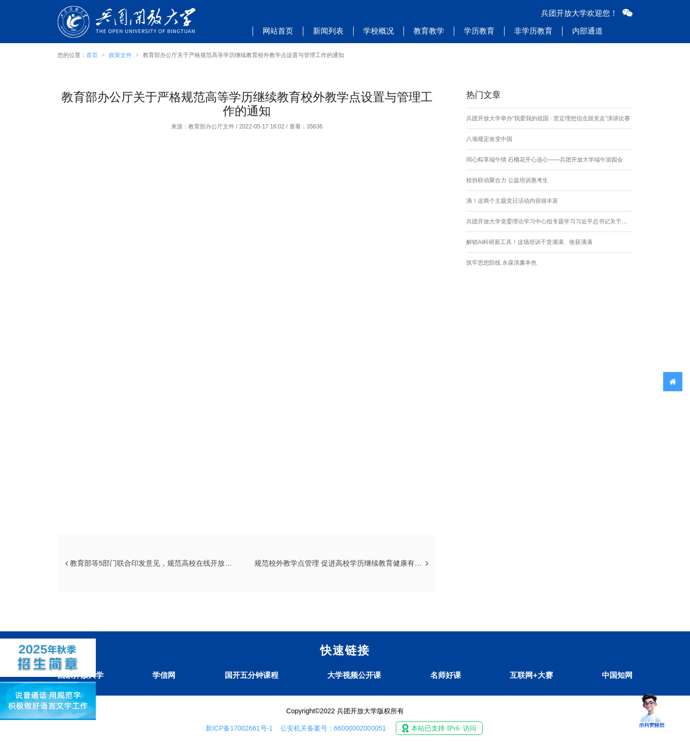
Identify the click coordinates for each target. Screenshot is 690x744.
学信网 (163, 675)
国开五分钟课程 (251, 675)
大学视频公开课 (354, 675)
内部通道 (587, 31)
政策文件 (120, 55)
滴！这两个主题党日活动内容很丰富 (512, 201)
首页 (92, 55)
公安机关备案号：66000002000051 (333, 728)
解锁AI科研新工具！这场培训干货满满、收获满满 (529, 242)
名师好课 (445, 675)
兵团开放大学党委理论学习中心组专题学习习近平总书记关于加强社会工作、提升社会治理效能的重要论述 (549, 221)
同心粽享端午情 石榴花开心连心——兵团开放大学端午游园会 (544, 159)
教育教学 (429, 31)
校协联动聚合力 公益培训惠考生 (507, 180)
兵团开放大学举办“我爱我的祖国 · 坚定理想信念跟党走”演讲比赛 (548, 118)
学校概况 (378, 31)
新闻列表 (328, 31)
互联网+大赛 (531, 675)
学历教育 (479, 31)
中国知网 (617, 675)
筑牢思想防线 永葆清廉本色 (501, 262)
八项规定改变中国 (489, 139)
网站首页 (278, 31)
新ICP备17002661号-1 (239, 728)
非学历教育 (533, 31)
